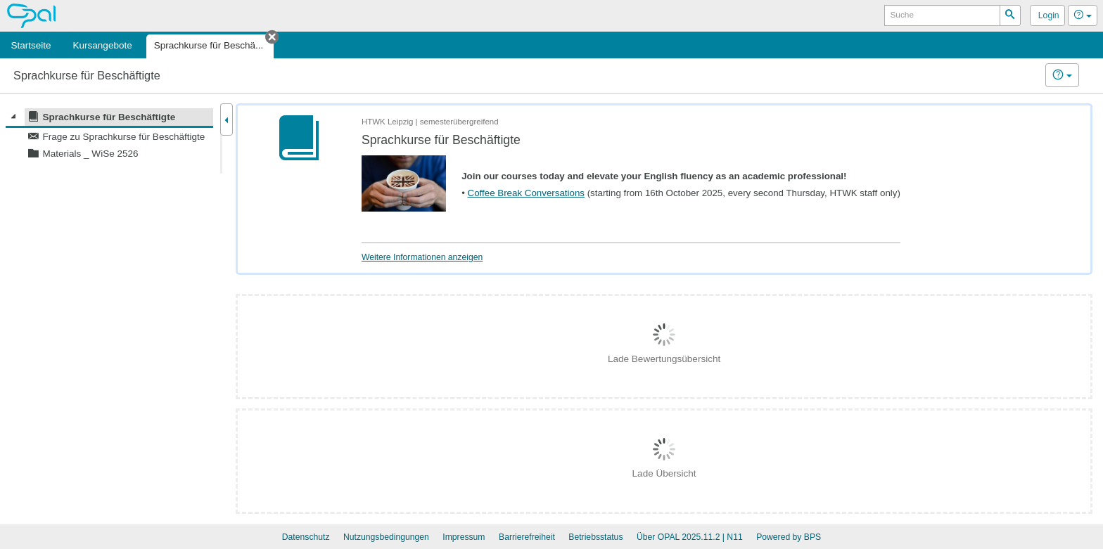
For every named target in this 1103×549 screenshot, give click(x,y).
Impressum (463, 537)
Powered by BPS (788, 537)
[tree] (109, 135)
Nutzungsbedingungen (386, 537)
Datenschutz (306, 537)
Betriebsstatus (595, 537)
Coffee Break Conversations (526, 193)
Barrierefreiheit (527, 537)
